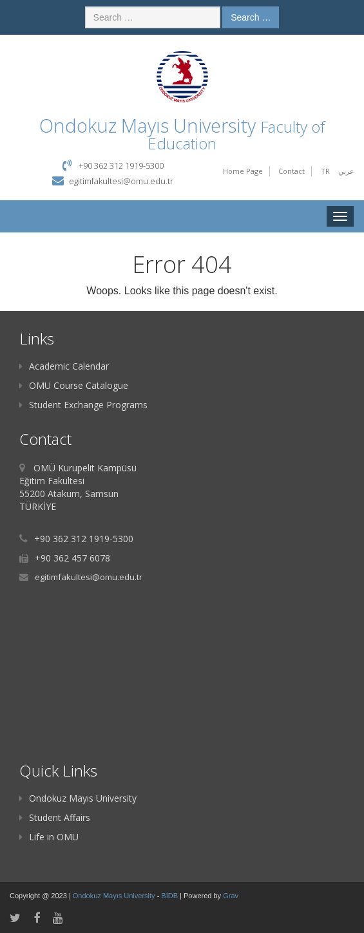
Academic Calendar (64, 366)
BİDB (170, 896)
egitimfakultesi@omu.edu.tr (121, 181)
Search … (251, 17)
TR (325, 171)
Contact (291, 171)
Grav (230, 896)
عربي (346, 171)
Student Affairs (54, 817)
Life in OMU (49, 837)
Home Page (243, 171)
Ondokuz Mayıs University (78, 798)
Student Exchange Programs (83, 405)
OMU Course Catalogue (73, 385)
